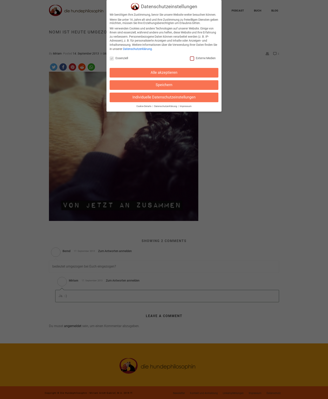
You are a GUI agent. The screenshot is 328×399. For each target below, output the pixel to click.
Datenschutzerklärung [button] (166, 104)
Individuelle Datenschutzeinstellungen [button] (164, 95)
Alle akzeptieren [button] (164, 70)
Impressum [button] (186, 104)
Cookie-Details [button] (144, 104)
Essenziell (119, 56)
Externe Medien (203, 56)
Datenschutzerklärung (137, 46)
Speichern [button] (164, 82)
